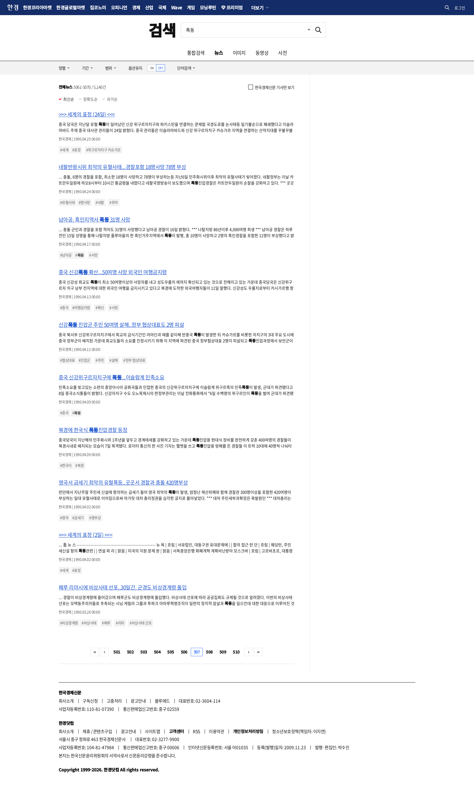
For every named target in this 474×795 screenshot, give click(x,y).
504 (157, 652)
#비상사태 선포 (140, 623)
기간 (85, 68)
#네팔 (100, 202)
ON (152, 68)
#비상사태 (89, 623)
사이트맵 (152, 731)
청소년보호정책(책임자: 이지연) (299, 731)
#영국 (64, 518)
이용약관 (216, 731)
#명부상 (95, 518)
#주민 (100, 360)
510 (236, 652)
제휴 (86, 731)
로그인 (459, 8)
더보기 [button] (257, 7)
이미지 (239, 52)
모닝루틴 (208, 7)
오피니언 (119, 7)
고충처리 (114, 701)
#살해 (113, 360)
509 (222, 652)
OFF (160, 68)
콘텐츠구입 (102, 731)
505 (170, 652)
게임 (191, 7)
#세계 (64, 150)
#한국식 (66, 465)
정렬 (62, 68)
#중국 (64, 307)
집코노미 (98, 7)
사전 (282, 52)
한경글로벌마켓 (70, 7)
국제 (162, 7)
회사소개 (66, 701)
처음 (94, 652)
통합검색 (196, 52)
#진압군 (84, 360)
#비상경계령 (69, 623)
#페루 (106, 623)
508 (209, 652)
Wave (176, 7)
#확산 (100, 307)
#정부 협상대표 (134, 360)
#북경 (79, 465)
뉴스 (218, 52)
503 (143, 652)
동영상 (261, 52)
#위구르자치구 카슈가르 (103, 150)
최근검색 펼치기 (304, 30)
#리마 (120, 623)
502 (130, 652)
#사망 (93, 255)
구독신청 (90, 701)
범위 (108, 68)
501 (116, 652)
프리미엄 (234, 7)
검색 (162, 29)
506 (184, 652)
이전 (104, 652)
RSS (196, 731)
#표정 (76, 150)
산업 (149, 7)
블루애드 (162, 701)
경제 (136, 7)
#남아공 (66, 255)
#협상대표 (67, 360)
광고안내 (138, 701)
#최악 (113, 202)
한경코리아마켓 (37, 7)
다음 (249, 652)
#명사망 (84, 202)
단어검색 (184, 68)
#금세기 (78, 518)
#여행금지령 (81, 307)
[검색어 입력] (246, 30)
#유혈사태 (67, 202)
